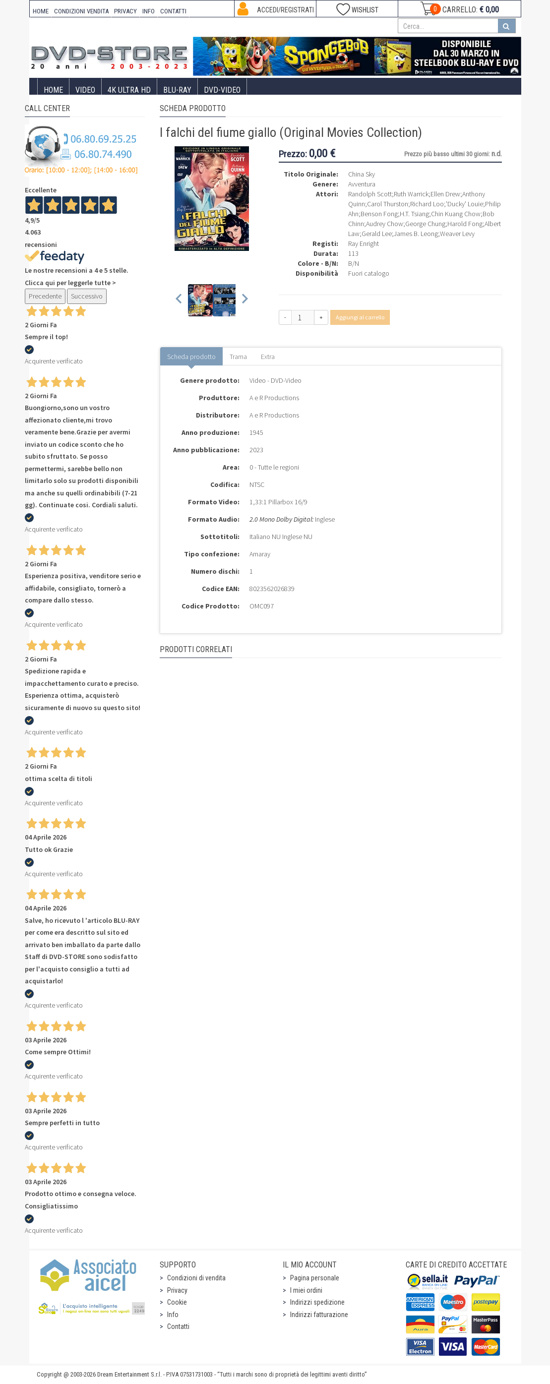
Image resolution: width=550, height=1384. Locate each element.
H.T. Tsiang (414, 213)
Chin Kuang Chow (456, 213)
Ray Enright (363, 243)
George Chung (425, 223)
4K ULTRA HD (129, 90)
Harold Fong (465, 223)
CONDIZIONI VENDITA (81, 11)
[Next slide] (244, 300)
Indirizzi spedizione (317, 1302)
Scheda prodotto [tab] (191, 356)
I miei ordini (306, 1290)
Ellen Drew (445, 193)
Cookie (177, 1302)
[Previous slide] (179, 300)
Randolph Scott (370, 193)
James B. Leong (416, 233)
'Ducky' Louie (464, 203)
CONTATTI (173, 11)
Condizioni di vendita (196, 1278)
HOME (41, 11)
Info (173, 1315)
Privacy (177, 1290)
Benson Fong (379, 213)
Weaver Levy (457, 233)
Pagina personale (314, 1278)
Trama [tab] (238, 356)
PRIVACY (125, 11)
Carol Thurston (387, 203)
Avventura (361, 184)
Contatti (178, 1326)
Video (85, 90)
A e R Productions (274, 397)
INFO (148, 11)
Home (53, 90)
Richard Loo (427, 203)
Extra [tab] (268, 356)
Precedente (45, 296)
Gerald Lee (377, 233)
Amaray (259, 553)
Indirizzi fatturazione (319, 1315)
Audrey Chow (384, 223)
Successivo (87, 296)
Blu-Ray (177, 90)
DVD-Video (222, 90)
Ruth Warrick (411, 193)
